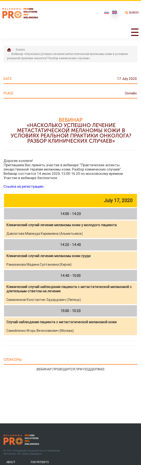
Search (134, 12)
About (10, 462)
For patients (40, 462)
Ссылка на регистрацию (24, 186)
